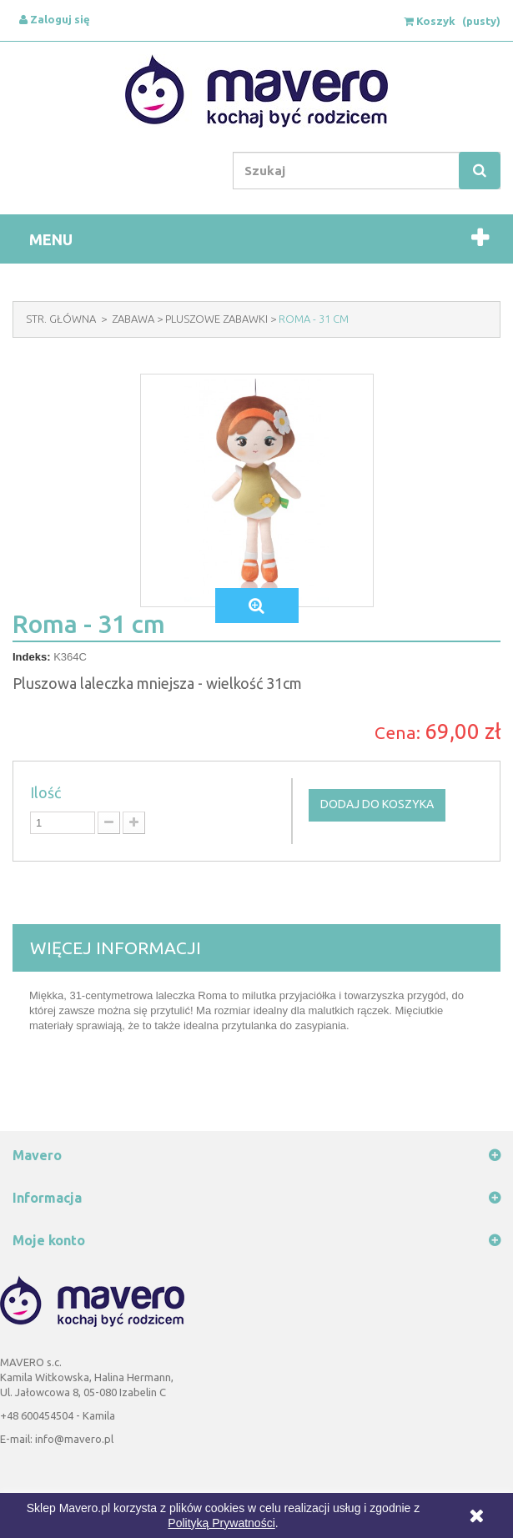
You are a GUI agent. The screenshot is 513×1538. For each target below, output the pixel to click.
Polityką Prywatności (221, 1523)
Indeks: (32, 657)
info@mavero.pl (74, 1439)
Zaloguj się (54, 19)
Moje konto (49, 1240)
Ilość (45, 792)
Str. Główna (61, 318)
